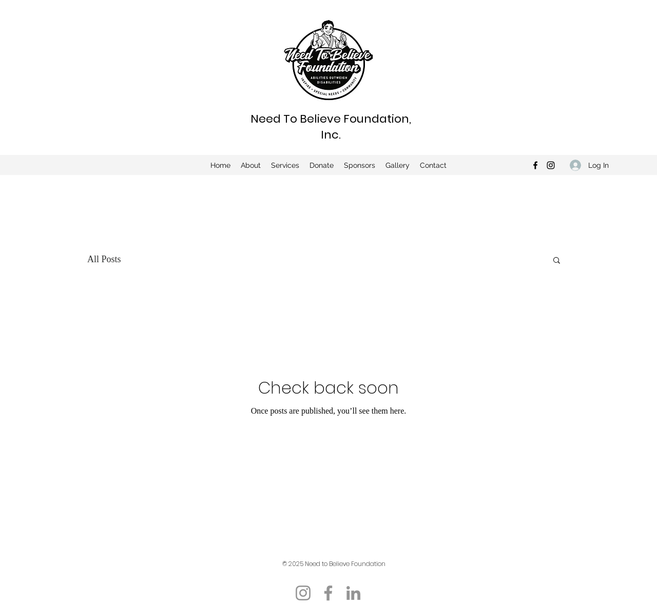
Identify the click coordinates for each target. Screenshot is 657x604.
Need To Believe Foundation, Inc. (330, 127)
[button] (557, 261)
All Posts (104, 259)
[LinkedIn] (353, 593)
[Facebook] (535, 165)
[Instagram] (551, 165)
